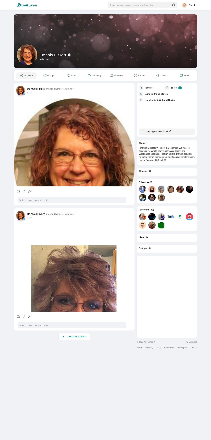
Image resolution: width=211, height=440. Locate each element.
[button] (142, 5)
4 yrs (29, 92)
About (139, 348)
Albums (143, 171)
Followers (144, 210)
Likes (141, 237)
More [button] (194, 347)
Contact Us (169, 348)
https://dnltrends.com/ (158, 131)
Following (144, 182)
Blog (159, 348)
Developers (182, 348)
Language (191, 342)
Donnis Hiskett (53, 55)
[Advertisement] (167, 276)
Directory (149, 348)
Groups (143, 248)
